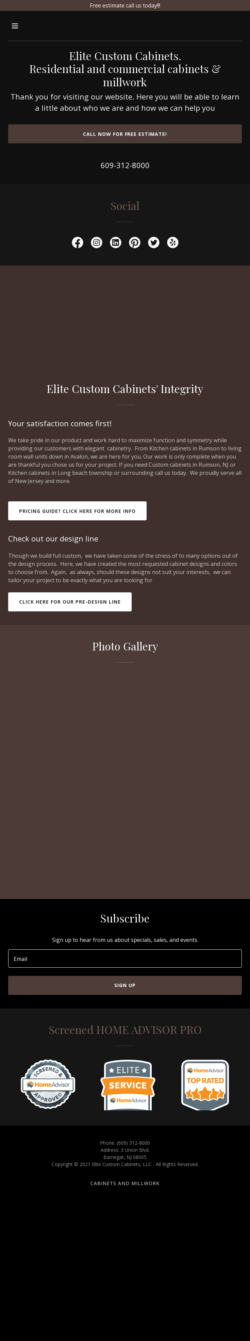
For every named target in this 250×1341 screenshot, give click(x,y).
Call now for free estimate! (125, 134)
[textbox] (125, 958)
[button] (35, 26)
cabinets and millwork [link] (125, 1183)
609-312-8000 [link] (125, 165)
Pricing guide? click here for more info (77, 511)
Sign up (125, 985)
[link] (77, 244)
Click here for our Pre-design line (70, 601)
